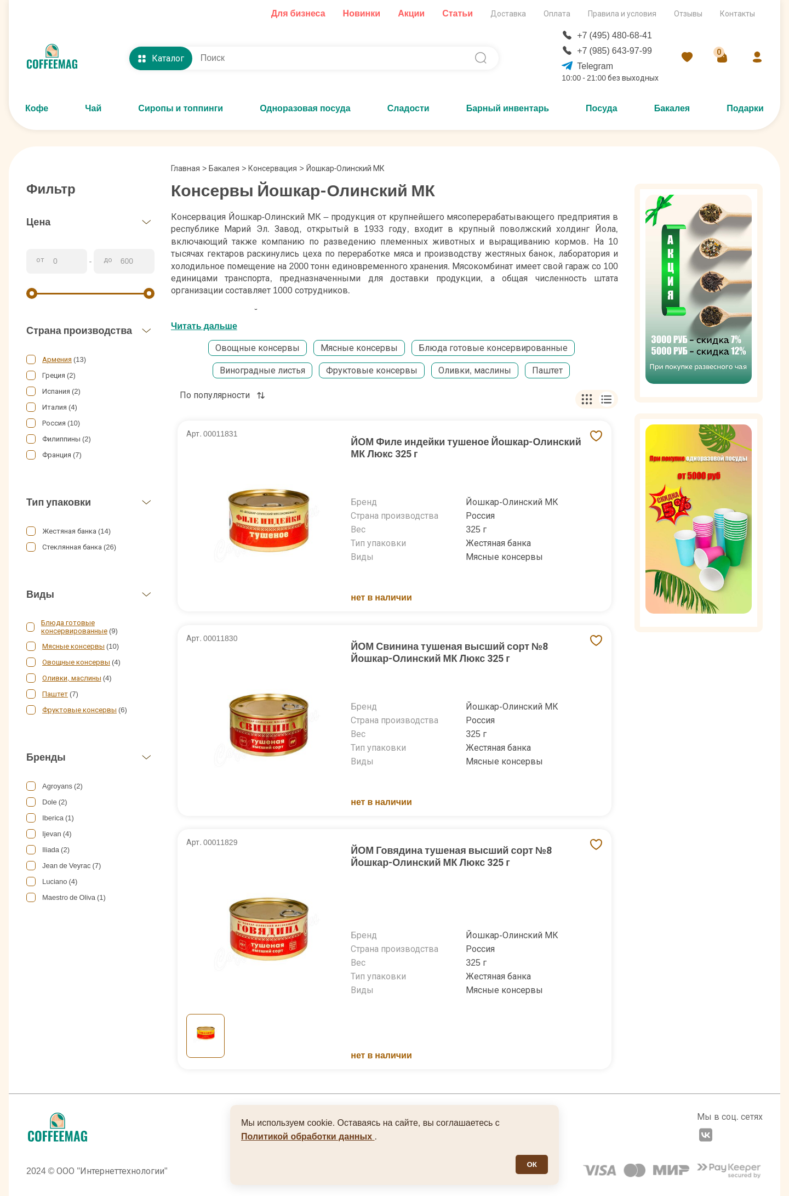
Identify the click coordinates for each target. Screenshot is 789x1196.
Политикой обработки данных (308, 1136)
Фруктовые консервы (79, 710)
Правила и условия (622, 13)
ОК (532, 1164)
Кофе (36, 108)
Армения (57, 359)
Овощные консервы (76, 662)
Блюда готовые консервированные (74, 627)
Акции (411, 13)
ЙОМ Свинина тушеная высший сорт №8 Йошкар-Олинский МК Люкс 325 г (449, 652)
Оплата (557, 13)
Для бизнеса (298, 13)
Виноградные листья (262, 370)
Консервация (272, 168)
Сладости (408, 108)
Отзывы (688, 13)
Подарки (745, 108)
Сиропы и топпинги (180, 108)
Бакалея (672, 108)
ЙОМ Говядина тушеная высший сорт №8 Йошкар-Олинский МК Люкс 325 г (451, 856)
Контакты (737, 13)
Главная (189, 168)
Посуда (602, 108)
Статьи (457, 13)
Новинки (362, 13)
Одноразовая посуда (305, 108)
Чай (93, 108)
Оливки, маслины (71, 678)
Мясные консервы (73, 646)
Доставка (508, 13)
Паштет (55, 694)
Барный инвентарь (507, 108)
